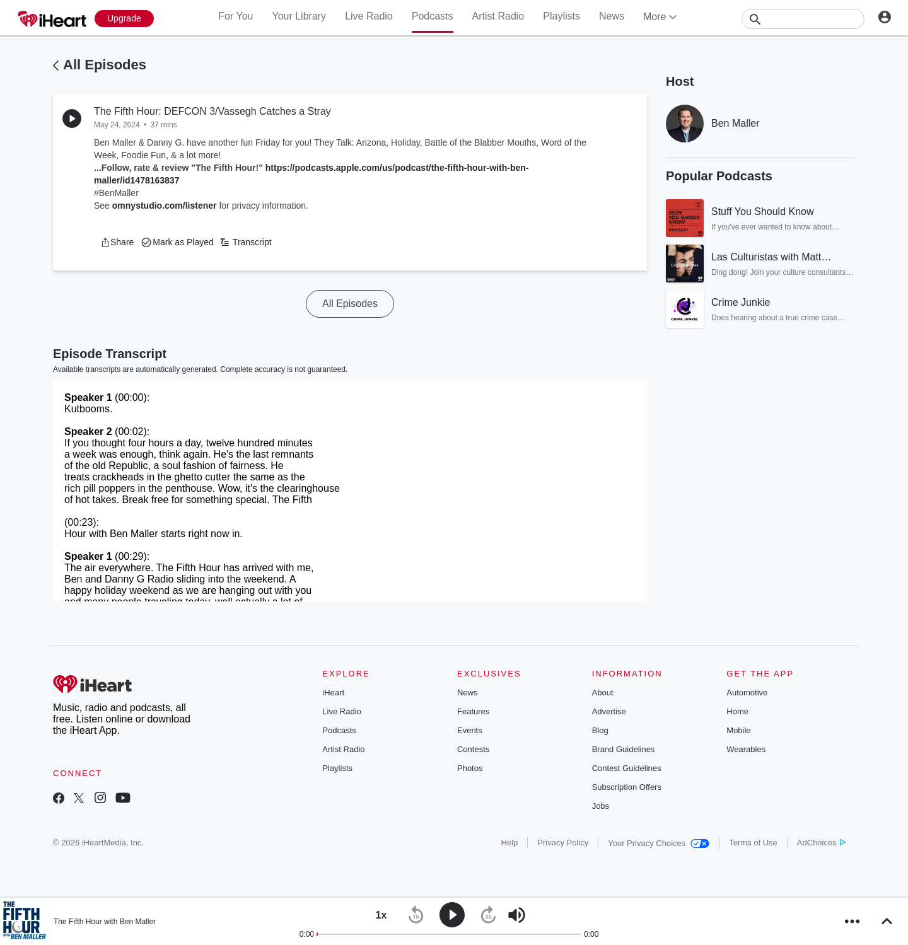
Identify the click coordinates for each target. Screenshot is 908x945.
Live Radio (369, 16)
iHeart (333, 692)
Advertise (609, 711)
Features (473, 711)
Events (469, 730)
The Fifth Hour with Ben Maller (105, 921)
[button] (117, 242)
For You (235, 16)
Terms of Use (753, 842)
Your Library (299, 16)
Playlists (561, 16)
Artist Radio (498, 16)
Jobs (600, 806)
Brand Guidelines (623, 749)
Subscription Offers (626, 787)
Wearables (745, 749)
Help (509, 842)
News (611, 16)
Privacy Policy (562, 842)
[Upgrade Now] (124, 18)
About (603, 692)
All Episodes (104, 64)
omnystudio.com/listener (164, 205)
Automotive (746, 692)
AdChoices (821, 842)
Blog (600, 730)
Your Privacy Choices (658, 843)
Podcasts (432, 16)
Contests (473, 749)
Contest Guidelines (626, 768)
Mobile (738, 730)
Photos (469, 768)
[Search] (803, 19)
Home (737, 711)
